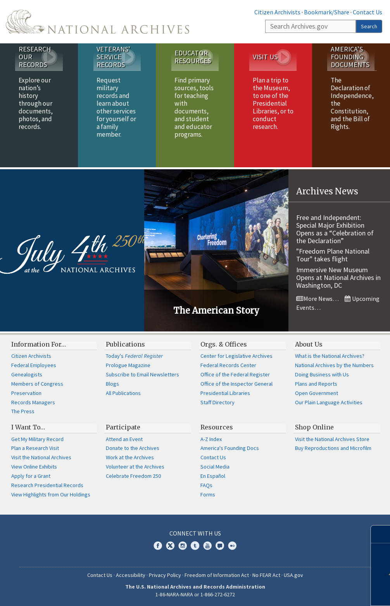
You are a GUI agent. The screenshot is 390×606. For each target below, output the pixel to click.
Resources (216, 427)
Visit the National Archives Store (332, 439)
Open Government (316, 393)
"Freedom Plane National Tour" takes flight (332, 255)
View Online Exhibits (34, 466)
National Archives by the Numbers (334, 365)
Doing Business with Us (322, 374)
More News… (317, 298)
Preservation (26, 393)
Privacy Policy (165, 575)
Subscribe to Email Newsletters (142, 374)
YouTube (207, 545)
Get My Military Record (37, 439)
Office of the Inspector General (236, 383)
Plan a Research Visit (35, 448)
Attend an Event (124, 439)
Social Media (215, 466)
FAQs (206, 485)
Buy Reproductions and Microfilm (333, 448)
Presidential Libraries (225, 393)
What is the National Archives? (329, 355)
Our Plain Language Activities (328, 402)
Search (369, 26)
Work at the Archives (130, 457)
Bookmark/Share (326, 12)
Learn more (326, 592)
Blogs (112, 383)
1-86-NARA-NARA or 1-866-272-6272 (195, 594)
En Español (212, 475)
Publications (125, 344)
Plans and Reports (316, 383)
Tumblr (195, 545)
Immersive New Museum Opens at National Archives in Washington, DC (338, 277)
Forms (207, 494)
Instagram (182, 545)
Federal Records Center (228, 365)
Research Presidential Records (47, 485)
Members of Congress (37, 383)
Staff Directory (217, 402)
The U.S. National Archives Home (97, 22)
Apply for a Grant (30, 475)
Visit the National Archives (41, 457)
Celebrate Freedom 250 (133, 475)
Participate (123, 427)
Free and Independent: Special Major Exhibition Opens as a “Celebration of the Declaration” (335, 229)
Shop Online (314, 427)
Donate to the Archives (132, 448)
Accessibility (130, 575)
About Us (309, 344)
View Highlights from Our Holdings (50, 494)
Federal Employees (33, 365)
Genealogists (26, 374)
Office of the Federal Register (235, 374)
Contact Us (367, 12)
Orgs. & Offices (223, 344)
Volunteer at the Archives (135, 466)
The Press (23, 411)
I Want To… (28, 427)
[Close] (381, 534)
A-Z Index (211, 439)
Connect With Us (195, 533)
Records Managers (33, 402)
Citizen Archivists (277, 12)
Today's (134, 355)
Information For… (38, 344)
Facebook (157, 545)
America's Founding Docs (229, 448)
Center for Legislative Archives (236, 355)
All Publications (123, 393)
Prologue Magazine (128, 365)
